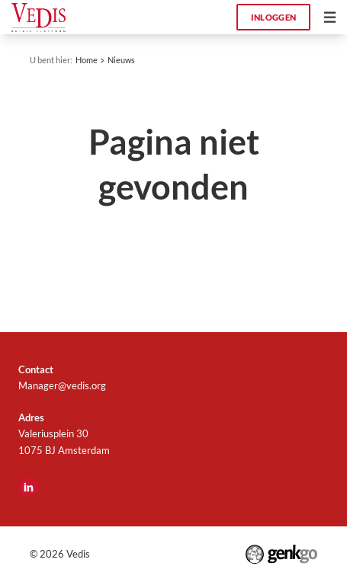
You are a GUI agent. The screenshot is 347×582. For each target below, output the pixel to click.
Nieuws (121, 60)
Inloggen (274, 17)
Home (87, 60)
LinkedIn (28, 487)
